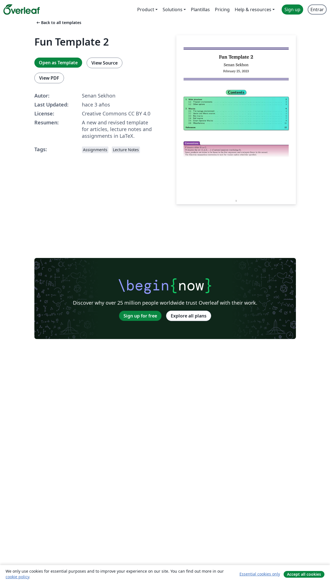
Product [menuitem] (145, 9)
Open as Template (58, 63)
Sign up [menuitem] (292, 9)
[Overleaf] (21, 9)
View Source (104, 63)
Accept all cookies (304, 574)
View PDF (49, 78)
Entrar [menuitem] (317, 9)
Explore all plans (188, 316)
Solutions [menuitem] (172, 9)
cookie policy (17, 576)
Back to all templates (58, 22)
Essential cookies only (259, 574)
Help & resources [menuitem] (253, 9)
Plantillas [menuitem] (200, 9)
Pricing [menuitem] (222, 9)
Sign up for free (140, 316)
